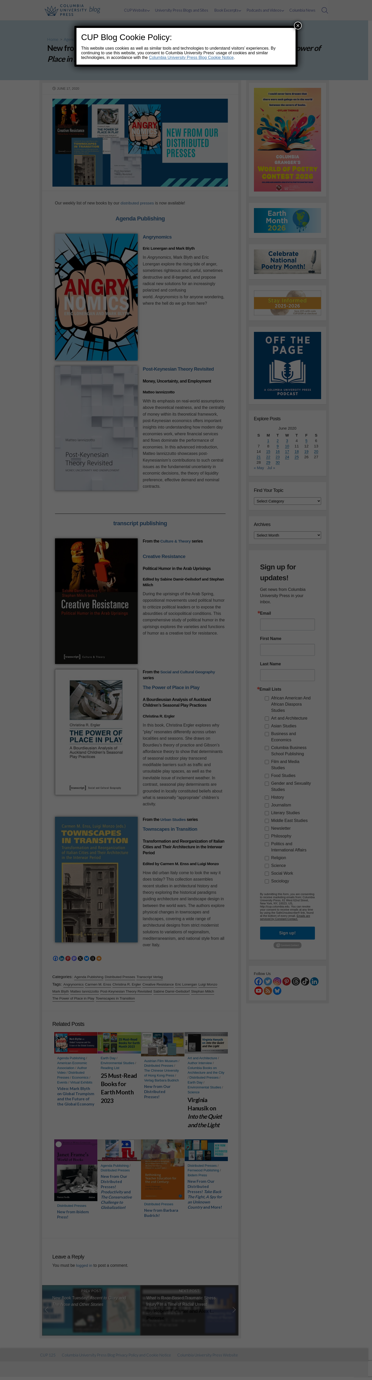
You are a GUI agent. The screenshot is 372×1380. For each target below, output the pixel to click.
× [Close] (298, 25)
